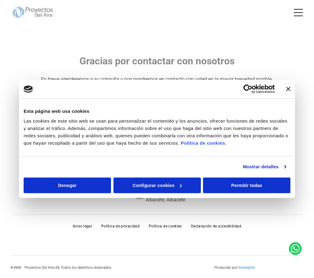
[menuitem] (82, 226)
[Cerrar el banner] (288, 89)
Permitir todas (246, 185)
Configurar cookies (157, 185)
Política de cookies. (203, 143)
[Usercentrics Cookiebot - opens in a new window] (248, 89)
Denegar (67, 185)
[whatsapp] (295, 261)
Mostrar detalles (261, 166)
